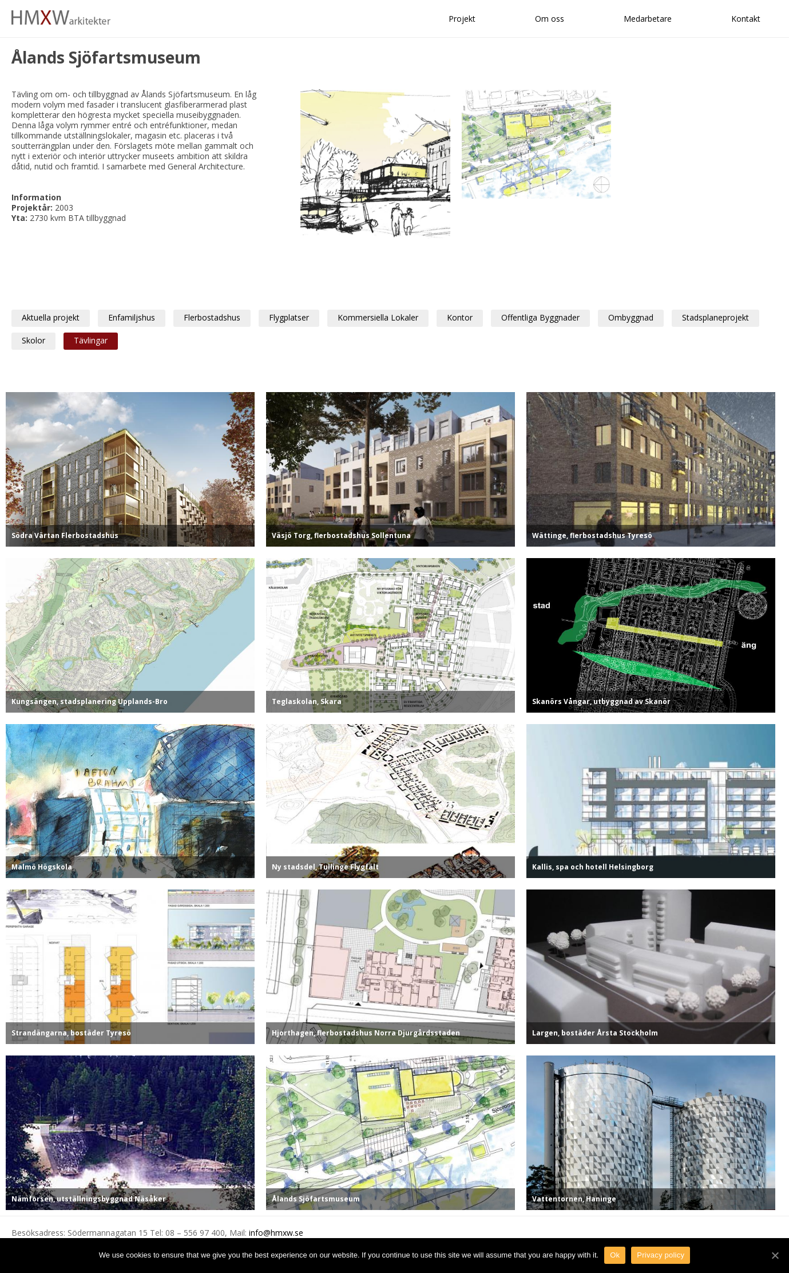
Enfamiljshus (131, 317)
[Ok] (774, 1255)
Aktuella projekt (51, 317)
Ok (615, 1255)
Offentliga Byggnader (540, 317)
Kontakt (745, 18)
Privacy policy (660, 1255)
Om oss (549, 18)
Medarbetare (648, 18)
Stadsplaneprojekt (715, 317)
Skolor (33, 340)
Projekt (462, 18)
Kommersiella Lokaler (378, 317)
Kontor (460, 317)
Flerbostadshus (212, 317)
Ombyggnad (630, 317)
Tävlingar (91, 340)
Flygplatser (289, 317)
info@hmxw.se (276, 1232)
